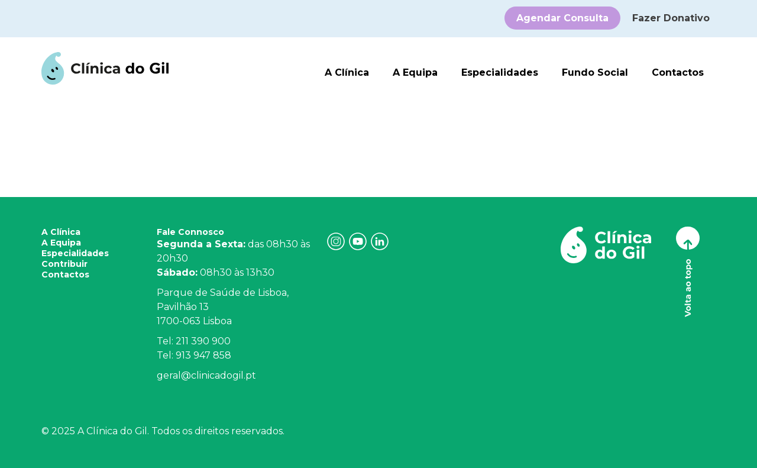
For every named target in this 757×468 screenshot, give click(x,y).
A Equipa (415, 72)
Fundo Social (595, 72)
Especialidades (499, 72)
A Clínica (347, 72)
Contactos (678, 72)
